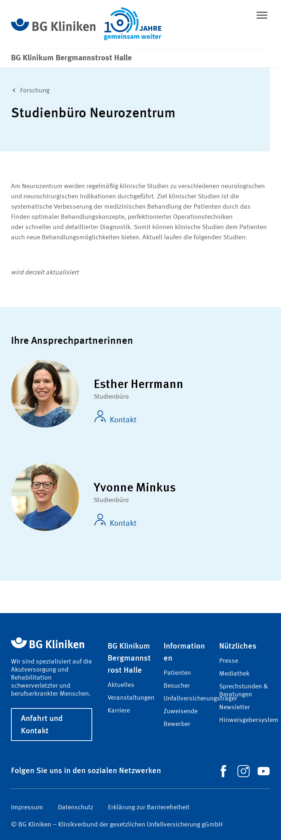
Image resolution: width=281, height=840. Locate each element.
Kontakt (115, 417)
